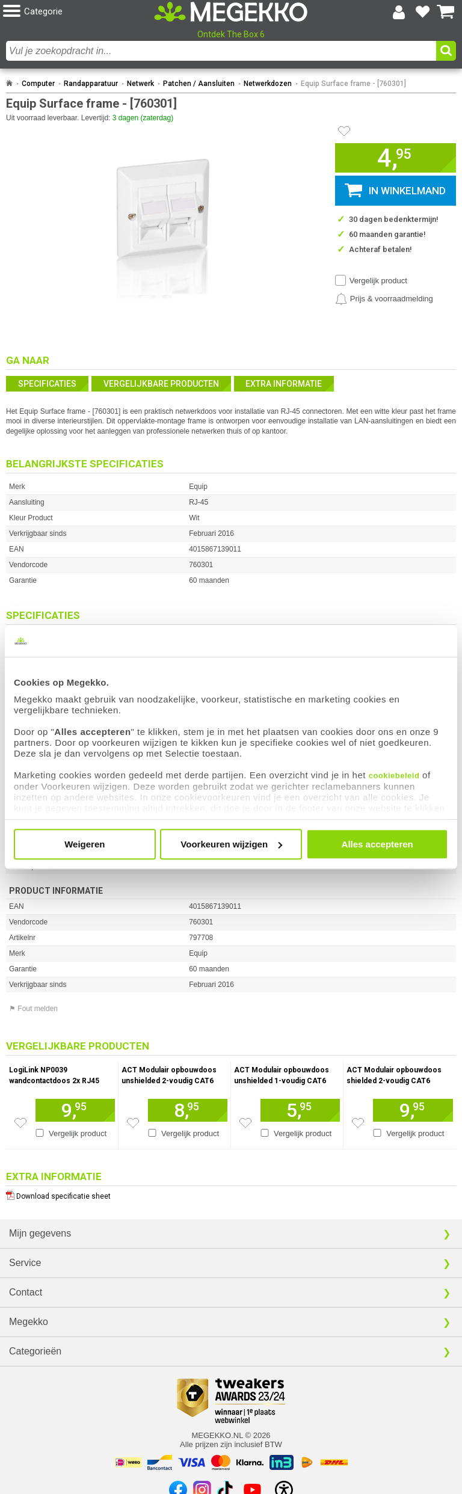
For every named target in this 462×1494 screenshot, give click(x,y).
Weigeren (84, 844)
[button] (78, 11)
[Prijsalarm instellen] (384, 299)
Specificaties (47, 384)
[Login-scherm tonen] (399, 12)
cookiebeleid (394, 775)
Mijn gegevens (40, 1233)
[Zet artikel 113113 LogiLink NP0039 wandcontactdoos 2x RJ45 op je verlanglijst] (20, 1123)
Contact (25, 1292)
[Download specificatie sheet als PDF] (231, 1193)
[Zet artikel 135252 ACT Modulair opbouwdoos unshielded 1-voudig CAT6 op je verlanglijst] (245, 1123)
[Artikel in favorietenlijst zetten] (344, 131)
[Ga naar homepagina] (231, 12)
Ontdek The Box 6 (231, 34)
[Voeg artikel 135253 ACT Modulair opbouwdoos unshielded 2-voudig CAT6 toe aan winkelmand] (187, 1110)
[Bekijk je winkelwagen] (446, 12)
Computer (38, 83)
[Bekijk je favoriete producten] (422, 12)
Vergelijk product (378, 280)
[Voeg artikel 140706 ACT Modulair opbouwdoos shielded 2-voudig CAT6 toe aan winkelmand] (413, 1110)
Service (25, 1263)
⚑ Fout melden (33, 1008)
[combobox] (221, 51)
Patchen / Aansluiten (199, 83)
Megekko (28, 1322)
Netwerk (140, 83)
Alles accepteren (377, 844)
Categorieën (35, 1351)
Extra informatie (283, 384)
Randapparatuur (91, 83)
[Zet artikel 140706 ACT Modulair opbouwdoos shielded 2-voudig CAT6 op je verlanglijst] (358, 1123)
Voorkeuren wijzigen (231, 844)
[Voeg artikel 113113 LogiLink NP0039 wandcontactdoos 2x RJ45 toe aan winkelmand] (75, 1110)
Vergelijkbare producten (161, 384)
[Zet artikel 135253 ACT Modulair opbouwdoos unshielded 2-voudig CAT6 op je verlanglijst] (133, 1123)
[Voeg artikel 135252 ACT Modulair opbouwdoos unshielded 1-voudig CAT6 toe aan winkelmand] (300, 1110)
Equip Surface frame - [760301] (353, 83)
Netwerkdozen (268, 83)
